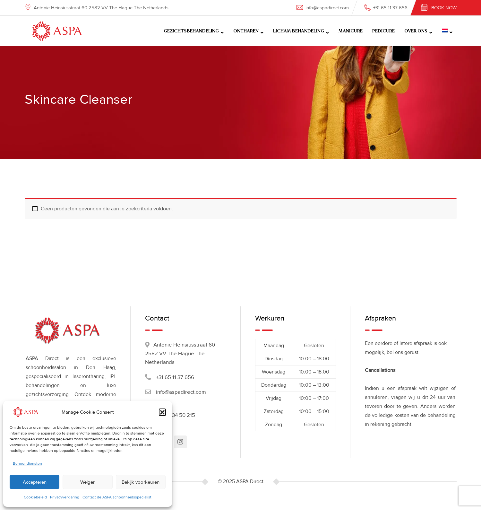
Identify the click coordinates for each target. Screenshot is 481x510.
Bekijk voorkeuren (140, 482)
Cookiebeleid (35, 497)
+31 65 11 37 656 (390, 8)
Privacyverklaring (64, 497)
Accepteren (35, 482)
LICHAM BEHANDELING (298, 31)
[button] (162, 412)
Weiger (87, 482)
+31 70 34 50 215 (175, 415)
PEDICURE (383, 31)
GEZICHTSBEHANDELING (191, 31)
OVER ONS (415, 31)
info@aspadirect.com (327, 8)
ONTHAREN (246, 31)
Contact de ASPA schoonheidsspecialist (116, 497)
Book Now (444, 8)
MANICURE (351, 31)
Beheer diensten (27, 463)
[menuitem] (447, 31)
